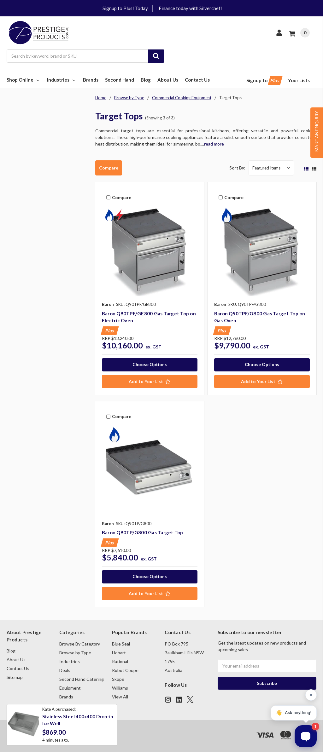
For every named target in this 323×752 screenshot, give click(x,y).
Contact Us (197, 80)
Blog (146, 80)
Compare (108, 167)
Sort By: (237, 167)
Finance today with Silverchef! (190, 8)
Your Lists (299, 80)
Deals (64, 670)
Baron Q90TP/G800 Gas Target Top (142, 532)
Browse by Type (75, 652)
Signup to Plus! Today (125, 8)
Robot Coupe (125, 670)
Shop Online (23, 80)
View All (120, 696)
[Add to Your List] (149, 381)
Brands (90, 80)
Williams (120, 688)
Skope (118, 679)
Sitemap (15, 677)
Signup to (263, 80)
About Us (167, 80)
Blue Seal (121, 643)
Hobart (119, 652)
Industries (61, 80)
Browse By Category (79, 643)
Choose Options (149, 364)
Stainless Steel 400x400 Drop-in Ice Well (77, 720)
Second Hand (119, 80)
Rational (120, 661)
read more (214, 143)
